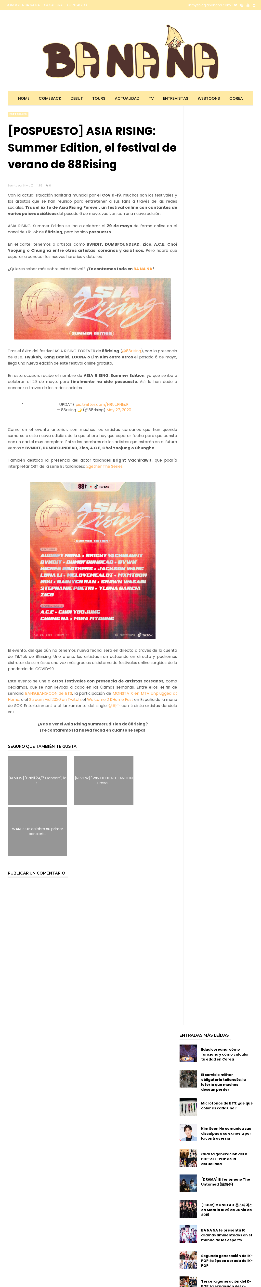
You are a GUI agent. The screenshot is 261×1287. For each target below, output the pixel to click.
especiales (18, 114)
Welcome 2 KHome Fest (110, 699)
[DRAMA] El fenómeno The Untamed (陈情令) (225, 1131)
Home (23, 98)
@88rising (131, 351)
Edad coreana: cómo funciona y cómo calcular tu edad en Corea (225, 1003)
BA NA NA (142, 269)
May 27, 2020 (118, 410)
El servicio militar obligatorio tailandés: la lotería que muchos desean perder (223, 1031)
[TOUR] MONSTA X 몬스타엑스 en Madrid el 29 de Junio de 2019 (226, 1159)
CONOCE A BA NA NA (22, 4)
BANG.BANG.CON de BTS (48, 693)
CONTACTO (77, 4)
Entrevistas (175, 98)
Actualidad (127, 98)
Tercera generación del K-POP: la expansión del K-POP (226, 1235)
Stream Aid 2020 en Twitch (55, 699)
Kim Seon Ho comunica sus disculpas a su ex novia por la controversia (226, 1082)
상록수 (114, 705)
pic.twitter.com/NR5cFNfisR (102, 404)
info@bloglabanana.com (209, 5)
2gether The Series (104, 466)
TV (151, 98)
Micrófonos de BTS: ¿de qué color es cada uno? (227, 1055)
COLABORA (53, 4)
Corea (236, 98)
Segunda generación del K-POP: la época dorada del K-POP (227, 1209)
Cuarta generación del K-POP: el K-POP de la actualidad (225, 1108)
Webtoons (209, 98)
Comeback (50, 98)
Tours (98, 98)
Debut (77, 98)
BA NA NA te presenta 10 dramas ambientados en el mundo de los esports (226, 1184)
